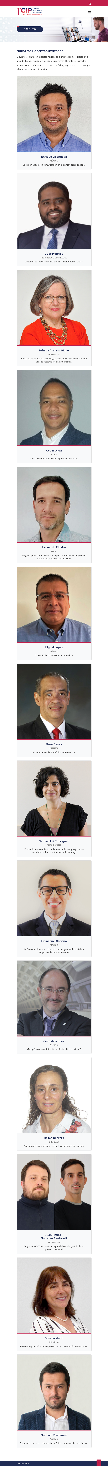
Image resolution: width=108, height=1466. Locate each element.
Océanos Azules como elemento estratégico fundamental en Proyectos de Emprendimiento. (54, 951)
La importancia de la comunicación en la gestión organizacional (54, 164)
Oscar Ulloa (54, 450)
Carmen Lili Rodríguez (54, 841)
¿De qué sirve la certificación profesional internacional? (54, 1049)
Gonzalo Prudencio (54, 1435)
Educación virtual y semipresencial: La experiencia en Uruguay (54, 1146)
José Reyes (54, 744)
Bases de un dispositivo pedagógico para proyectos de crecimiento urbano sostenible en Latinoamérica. (54, 360)
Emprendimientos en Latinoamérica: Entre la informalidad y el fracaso (54, 1443)
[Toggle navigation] (89, 12)
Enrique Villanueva (54, 156)
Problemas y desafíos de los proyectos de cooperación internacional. (54, 1346)
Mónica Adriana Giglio (54, 350)
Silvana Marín (54, 1338)
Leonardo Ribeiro (54, 547)
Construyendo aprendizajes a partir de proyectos (54, 458)
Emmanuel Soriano (54, 941)
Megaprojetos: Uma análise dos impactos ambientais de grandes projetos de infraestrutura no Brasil (54, 557)
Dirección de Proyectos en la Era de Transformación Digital (54, 261)
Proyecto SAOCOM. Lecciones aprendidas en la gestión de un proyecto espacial (54, 1248)
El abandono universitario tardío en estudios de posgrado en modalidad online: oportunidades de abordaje (54, 851)
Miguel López (54, 647)
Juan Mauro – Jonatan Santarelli (54, 1236)
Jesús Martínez (54, 1041)
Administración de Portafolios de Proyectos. (54, 752)
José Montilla (54, 253)
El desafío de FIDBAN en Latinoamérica (54, 655)
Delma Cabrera (54, 1138)
